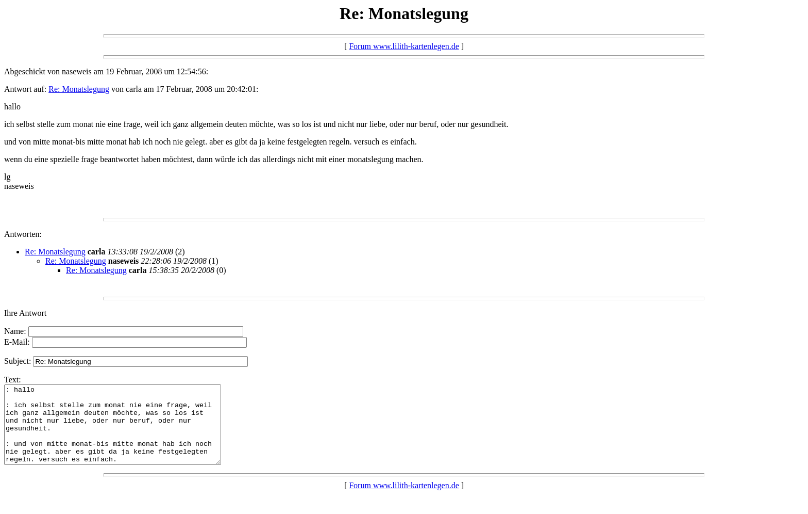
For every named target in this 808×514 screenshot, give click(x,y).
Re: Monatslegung (78, 89)
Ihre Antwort (25, 313)
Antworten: (23, 234)
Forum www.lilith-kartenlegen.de (404, 46)
